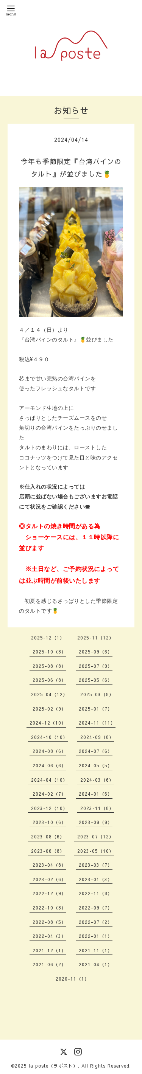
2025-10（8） (49, 652)
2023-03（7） (95, 865)
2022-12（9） (49, 893)
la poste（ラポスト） (53, 1066)
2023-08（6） (48, 836)
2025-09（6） (95, 652)
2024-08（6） (49, 751)
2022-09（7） (95, 908)
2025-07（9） (95, 666)
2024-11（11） (97, 723)
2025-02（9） (49, 709)
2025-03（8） (97, 694)
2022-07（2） (95, 922)
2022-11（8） (95, 893)
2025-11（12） (95, 638)
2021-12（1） (49, 950)
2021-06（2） (49, 964)
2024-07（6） (95, 751)
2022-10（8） (49, 908)
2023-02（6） (49, 879)
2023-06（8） (48, 851)
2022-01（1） (95, 936)
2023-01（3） (95, 879)
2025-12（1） (48, 638)
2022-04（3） (49, 936)
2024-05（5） (95, 765)
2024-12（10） (48, 723)
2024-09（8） (97, 737)
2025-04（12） (49, 694)
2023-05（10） (95, 851)
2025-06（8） (49, 680)
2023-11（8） (97, 808)
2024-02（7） (49, 794)
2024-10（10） (49, 737)
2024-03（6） (97, 780)
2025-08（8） (49, 666)
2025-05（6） (95, 680)
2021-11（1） (95, 950)
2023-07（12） (95, 836)
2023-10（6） (49, 822)
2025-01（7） (95, 709)
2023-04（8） (49, 865)
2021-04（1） (95, 964)
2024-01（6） (95, 794)
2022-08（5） (49, 922)
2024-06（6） (49, 765)
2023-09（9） (95, 822)
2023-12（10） (49, 808)
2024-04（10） (49, 780)
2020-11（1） (72, 979)
